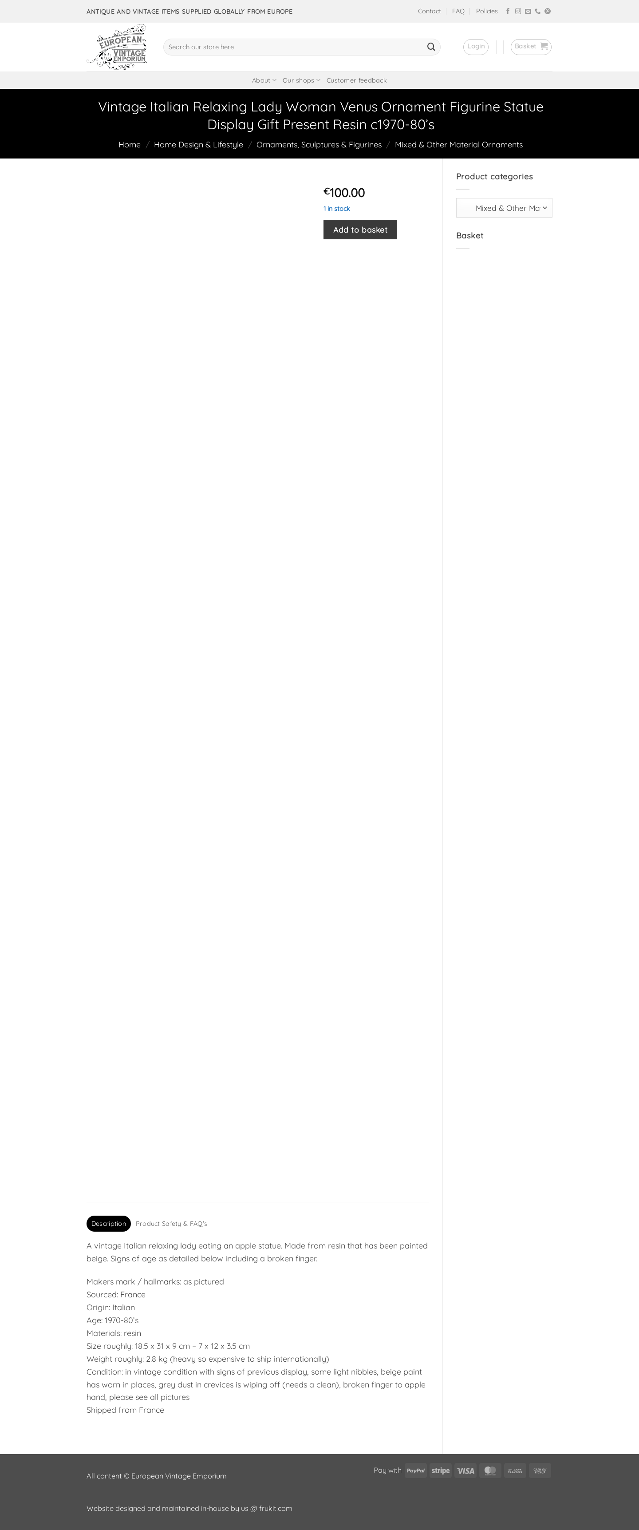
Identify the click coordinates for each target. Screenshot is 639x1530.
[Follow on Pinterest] (547, 11)
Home (129, 144)
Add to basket (360, 229)
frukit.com (275, 1508)
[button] (476, 47)
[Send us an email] (528, 11)
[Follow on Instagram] (518, 11)
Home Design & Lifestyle (198, 144)
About (264, 80)
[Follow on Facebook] (508, 11)
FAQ (458, 11)
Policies (487, 11)
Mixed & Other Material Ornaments (459, 144)
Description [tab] (108, 1224)
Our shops (301, 80)
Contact (429, 11)
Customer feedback (357, 80)
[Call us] (538, 11)
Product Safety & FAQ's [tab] (171, 1224)
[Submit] (431, 47)
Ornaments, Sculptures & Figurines (319, 144)
